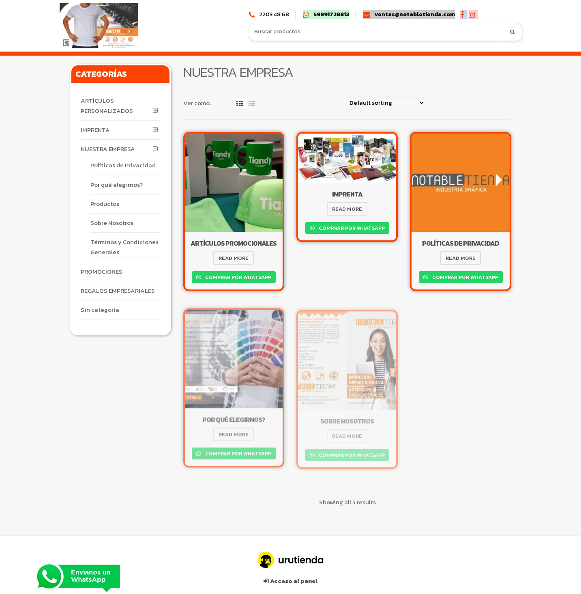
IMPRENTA (95, 129)
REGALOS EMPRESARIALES (118, 290)
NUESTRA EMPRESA (108, 148)
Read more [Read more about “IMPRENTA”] (347, 209)
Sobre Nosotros (111, 222)
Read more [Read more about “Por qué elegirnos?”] (234, 436)
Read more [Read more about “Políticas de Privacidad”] (461, 258)
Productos (104, 203)
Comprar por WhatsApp (237, 277)
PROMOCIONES (101, 271)
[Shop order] (386, 102)
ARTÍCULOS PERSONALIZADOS (107, 105)
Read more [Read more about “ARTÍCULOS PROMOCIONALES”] (234, 258)
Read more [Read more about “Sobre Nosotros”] (347, 438)
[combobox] (376, 32)
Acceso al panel (290, 578)
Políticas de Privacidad (123, 165)
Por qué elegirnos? (116, 184)
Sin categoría (100, 309)
